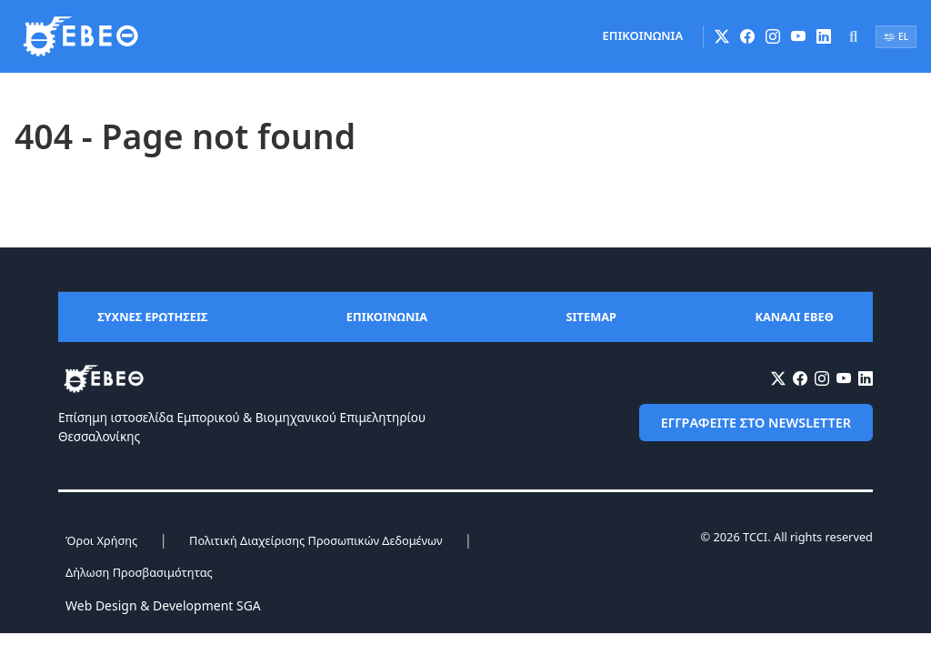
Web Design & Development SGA (163, 605)
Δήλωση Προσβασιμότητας (139, 572)
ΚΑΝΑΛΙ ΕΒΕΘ (795, 316)
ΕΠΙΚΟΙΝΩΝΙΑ (643, 35)
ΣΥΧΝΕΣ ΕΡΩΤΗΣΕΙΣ (152, 316)
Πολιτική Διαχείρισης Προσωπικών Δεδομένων (315, 540)
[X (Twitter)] (722, 36)
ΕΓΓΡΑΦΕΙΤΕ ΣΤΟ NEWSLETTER (756, 422)
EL (896, 36)
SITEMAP (591, 316)
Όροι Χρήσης (101, 540)
